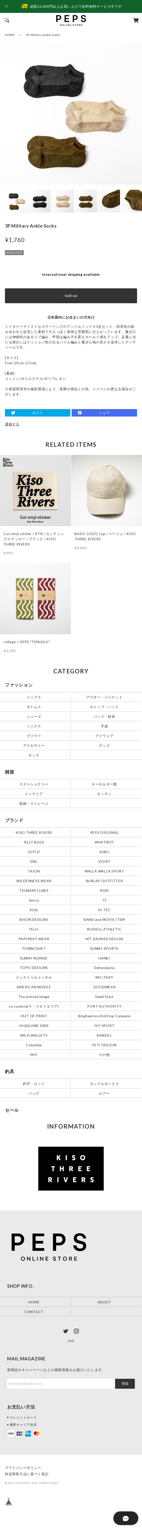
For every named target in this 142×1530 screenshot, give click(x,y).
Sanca (34, 900)
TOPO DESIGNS (34, 967)
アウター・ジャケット (104, 697)
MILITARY (104, 977)
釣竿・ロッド (34, 1083)
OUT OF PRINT (33, 1016)
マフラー (34, 735)
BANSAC (104, 1035)
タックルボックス (104, 1083)
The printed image (34, 996)
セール (12, 1110)
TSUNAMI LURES (34, 890)
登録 (125, 1383)
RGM (104, 890)
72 (104, 900)
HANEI (104, 958)
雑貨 (9, 772)
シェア (104, 413)
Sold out (71, 296)
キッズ (33, 755)
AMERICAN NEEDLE (34, 987)
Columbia (34, 1045)
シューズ (34, 716)
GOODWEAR (104, 987)
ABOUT (104, 1302)
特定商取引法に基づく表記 (27, 1474)
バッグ (33, 1093)
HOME (10, 35)
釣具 (9, 1071)
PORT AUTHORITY (104, 1006)
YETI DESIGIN (104, 1045)
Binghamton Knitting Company (104, 1016)
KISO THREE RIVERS (34, 832)
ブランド (14, 820)
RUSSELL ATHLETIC (104, 929)
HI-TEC (104, 909)
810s (34, 909)
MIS (33, 1054)
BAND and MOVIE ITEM (104, 919)
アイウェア (104, 735)
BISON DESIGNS (34, 919)
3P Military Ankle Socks (43, 35)
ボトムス (34, 706)
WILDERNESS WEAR (33, 880)
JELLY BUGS (33, 842)
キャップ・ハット (104, 706)
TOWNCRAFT (34, 948)
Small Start (104, 996)
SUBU (104, 851)
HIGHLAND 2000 (33, 1025)
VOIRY (104, 861)
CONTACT (33, 1311)
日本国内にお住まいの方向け (71, 317)
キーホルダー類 (104, 784)
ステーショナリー (33, 784)
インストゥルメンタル (34, 977)
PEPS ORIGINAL (104, 832)
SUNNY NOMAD (34, 958)
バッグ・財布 (104, 716)
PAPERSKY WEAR (34, 938)
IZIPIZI (33, 851)
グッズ (104, 745)
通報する (12, 424)
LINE (71, 1341)
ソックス (34, 726)
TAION (34, 871)
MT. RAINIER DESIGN (104, 938)
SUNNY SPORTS (104, 948)
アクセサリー (34, 745)
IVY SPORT (104, 1025)
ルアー (104, 1093)
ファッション (19, 685)
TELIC (33, 929)
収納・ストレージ (33, 803)
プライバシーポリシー (23, 1468)
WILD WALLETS (34, 1035)
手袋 (104, 726)
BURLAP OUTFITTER (104, 880)
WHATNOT (104, 842)
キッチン (104, 793)
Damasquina (104, 967)
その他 (104, 1054)
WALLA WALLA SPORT (104, 871)
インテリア (34, 793)
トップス (34, 697)
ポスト (37, 413)
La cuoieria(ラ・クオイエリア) (34, 1006)
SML (33, 861)
